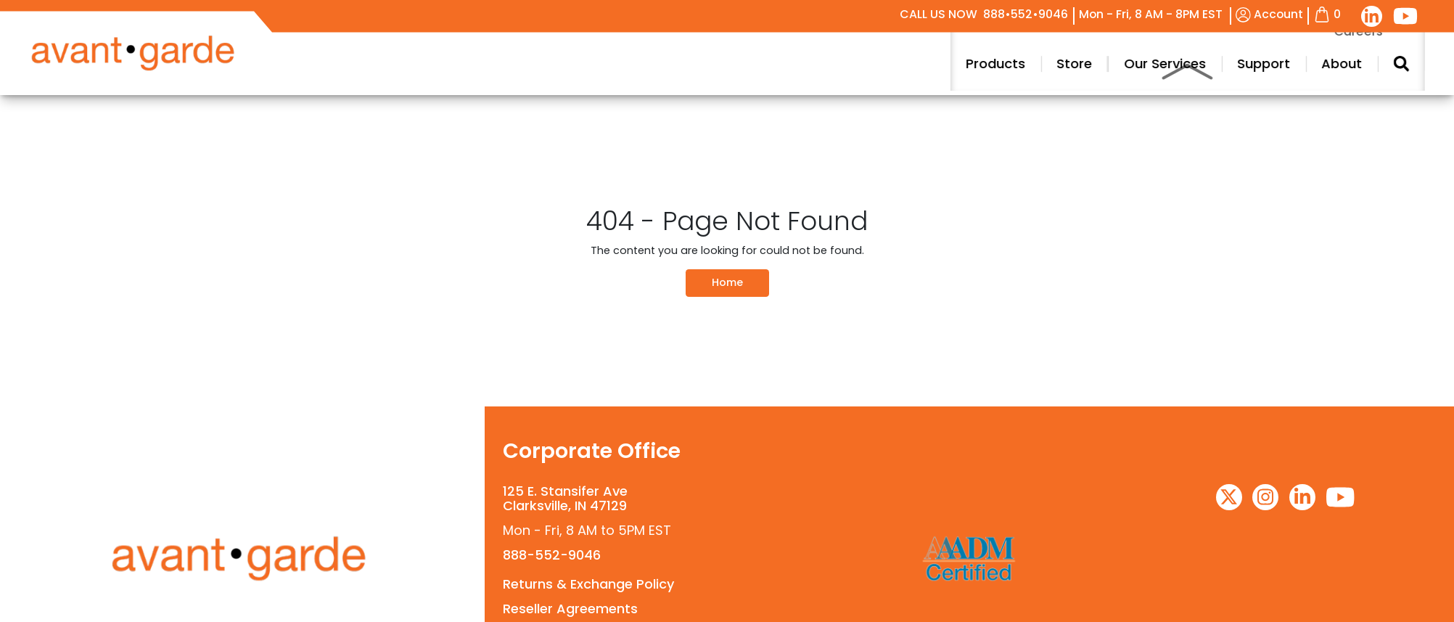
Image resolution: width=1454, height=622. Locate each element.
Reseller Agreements (570, 609)
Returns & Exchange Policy (588, 584)
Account (1269, 14)
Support (1368, 63)
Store (1180, 63)
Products (1101, 63)
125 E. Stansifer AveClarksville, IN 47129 (565, 498)
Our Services (1270, 63)
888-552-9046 (552, 555)
